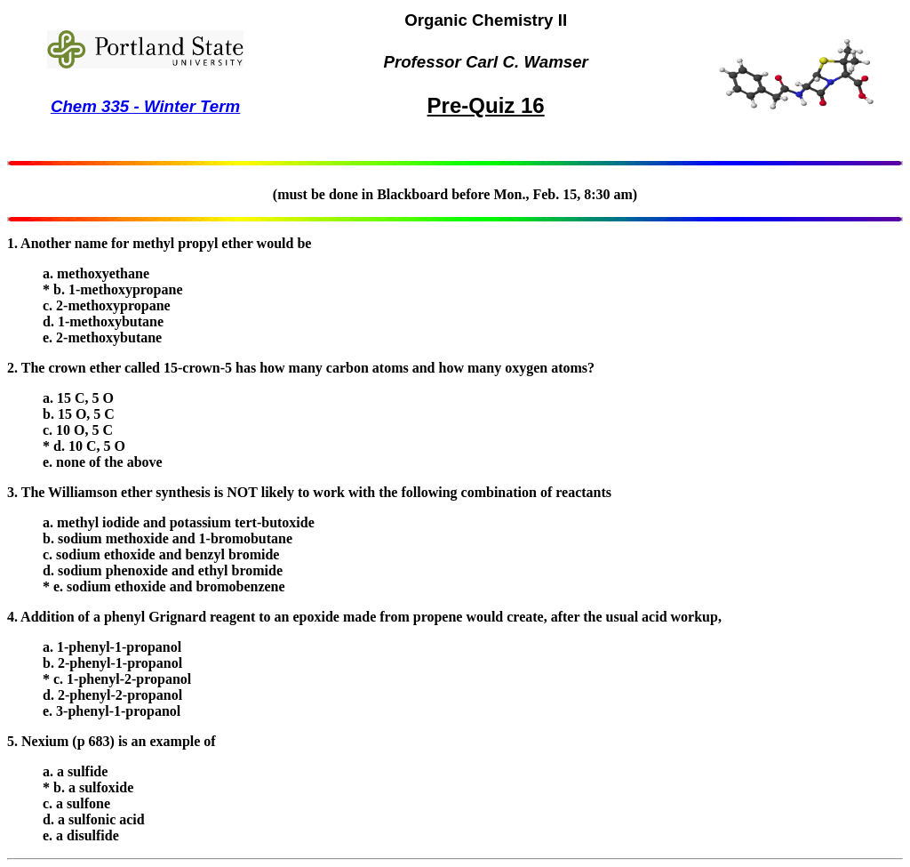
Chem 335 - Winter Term (145, 106)
